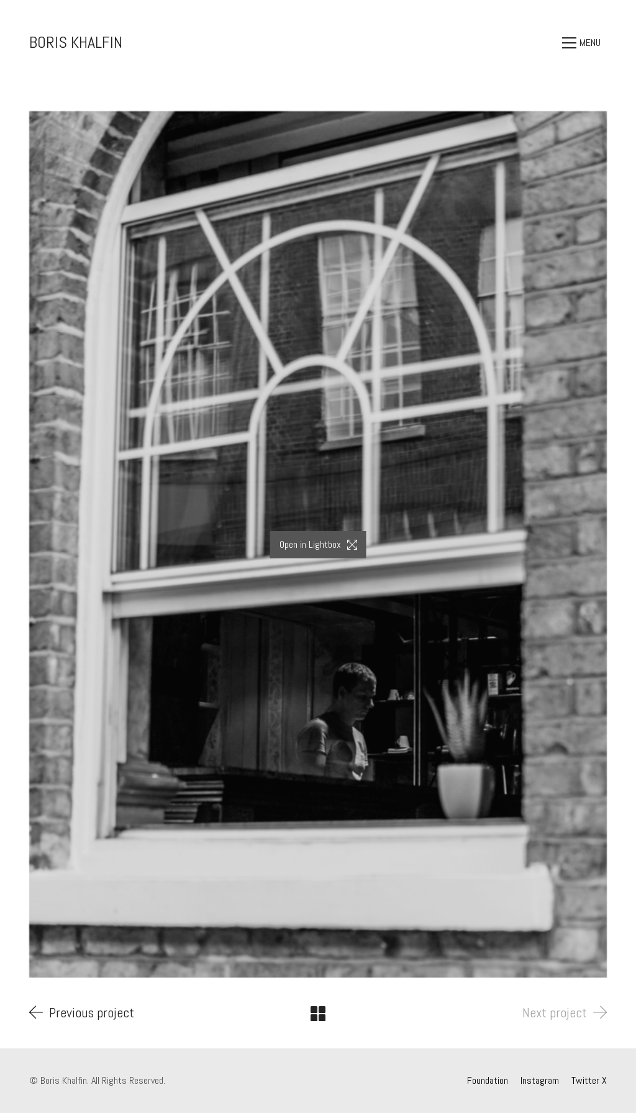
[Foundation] (487, 1080)
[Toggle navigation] (584, 42)
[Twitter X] (589, 1080)
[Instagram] (539, 1080)
